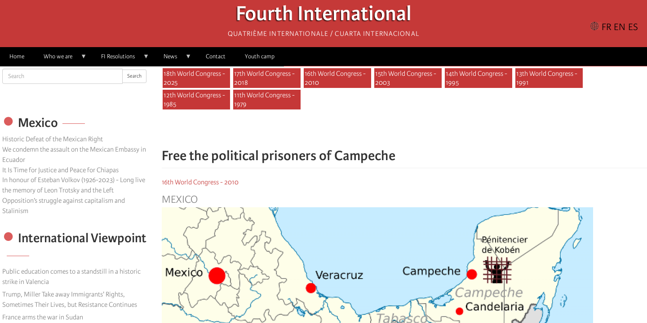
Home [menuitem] (16, 56)
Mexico (180, 199)
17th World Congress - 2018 (264, 78)
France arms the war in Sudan (42, 317)
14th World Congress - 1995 (476, 78)
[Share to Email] (416, 129)
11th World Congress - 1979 (264, 99)
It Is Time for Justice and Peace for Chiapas (60, 170)
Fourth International (324, 16)
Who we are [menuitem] (60, 59)
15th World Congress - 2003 (405, 78)
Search (134, 76)
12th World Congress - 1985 (194, 99)
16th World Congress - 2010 (335, 78)
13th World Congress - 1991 (546, 78)
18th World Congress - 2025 (194, 78)
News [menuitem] (172, 59)
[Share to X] (391, 129)
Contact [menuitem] (216, 56)
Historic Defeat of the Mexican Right (52, 139)
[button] (429, 129)
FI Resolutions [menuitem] (120, 59)
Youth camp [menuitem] (260, 56)
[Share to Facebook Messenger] (404, 129)
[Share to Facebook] (379, 129)
